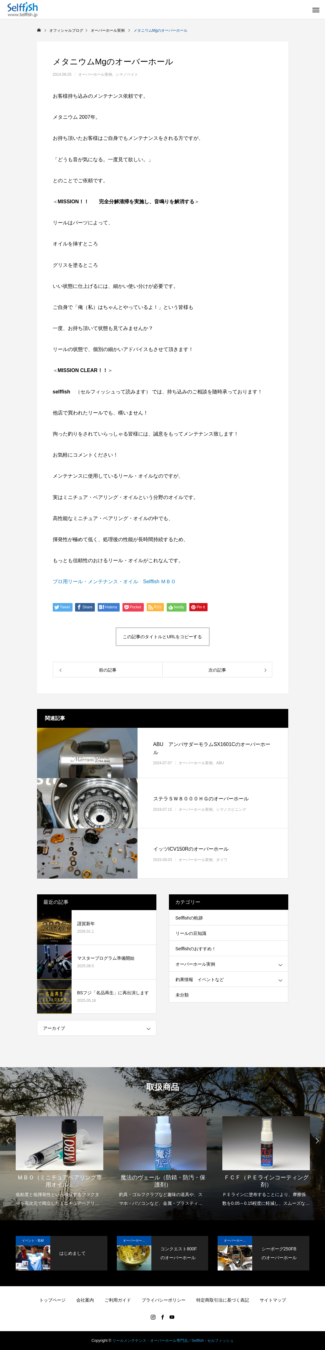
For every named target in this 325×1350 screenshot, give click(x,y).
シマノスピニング (231, 809)
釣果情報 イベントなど (200, 979)
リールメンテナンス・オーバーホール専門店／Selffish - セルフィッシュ (173, 1340)
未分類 (182, 994)
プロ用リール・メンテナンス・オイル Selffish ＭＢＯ (114, 581)
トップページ (52, 1300)
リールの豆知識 (191, 933)
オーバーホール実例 (95, 74)
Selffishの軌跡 (189, 917)
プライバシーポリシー (164, 1300)
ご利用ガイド (118, 1300)
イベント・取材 (33, 1240)
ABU (220, 763)
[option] (59, 1157)
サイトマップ (273, 1300)
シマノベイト (127, 74)
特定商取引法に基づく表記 (222, 1300)
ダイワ (221, 859)
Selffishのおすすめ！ (196, 948)
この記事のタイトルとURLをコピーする (162, 636)
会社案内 (85, 1300)
